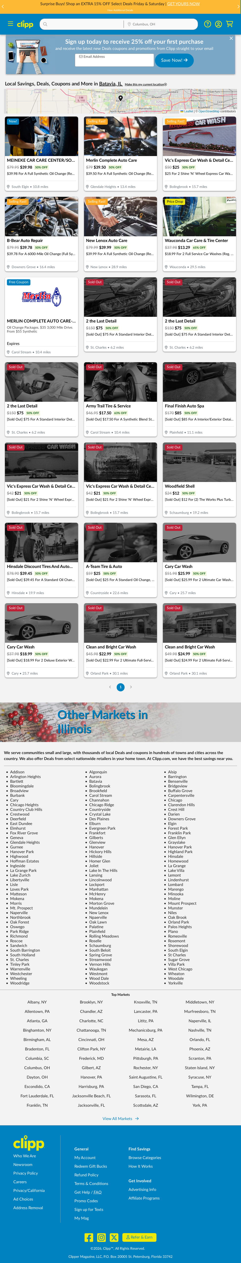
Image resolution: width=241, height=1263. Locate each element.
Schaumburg (98, 946)
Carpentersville (179, 796)
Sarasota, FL (145, 1096)
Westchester (19, 974)
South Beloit (98, 950)
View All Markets (121, 1119)
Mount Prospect (180, 903)
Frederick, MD (91, 1059)
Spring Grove (98, 955)
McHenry (95, 894)
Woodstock (97, 983)
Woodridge (17, 983)
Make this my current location (146, 84)
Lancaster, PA (145, 1012)
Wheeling (16, 979)
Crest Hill (174, 810)
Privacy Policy (25, 1173)
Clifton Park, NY (91, 1049)
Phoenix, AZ (199, 1049)
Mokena (15, 899)
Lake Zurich (18, 875)
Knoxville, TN (145, 1002)
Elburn (93, 824)
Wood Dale (97, 979)
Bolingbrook (97, 786)
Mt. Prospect (19, 908)
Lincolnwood (98, 880)
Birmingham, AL (37, 1040)
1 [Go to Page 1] (121, 687)
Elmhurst (16, 828)
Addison (15, 772)
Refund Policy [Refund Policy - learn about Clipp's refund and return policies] (86, 1175)
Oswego (15, 927)
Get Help (82, 1192)
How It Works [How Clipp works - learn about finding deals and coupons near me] (141, 1166)
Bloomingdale (20, 786)
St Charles (175, 955)
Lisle (12, 885)
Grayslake (174, 842)
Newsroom (22, 1165)
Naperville (17, 913)
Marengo (174, 889)
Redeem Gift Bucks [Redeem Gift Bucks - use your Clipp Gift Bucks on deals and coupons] (90, 1166)
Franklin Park (177, 833)
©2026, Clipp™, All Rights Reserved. (117, 1248)
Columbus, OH (37, 1068)
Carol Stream (98, 796)
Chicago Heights (22, 805)
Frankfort (95, 833)
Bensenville (176, 781)
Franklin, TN (37, 1105)
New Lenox (97, 913)
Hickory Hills (98, 852)
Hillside (93, 857)
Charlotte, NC (91, 1021)
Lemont (172, 875)
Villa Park (174, 964)
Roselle (93, 941)
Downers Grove (180, 819)
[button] (238, 7)
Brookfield (96, 791)
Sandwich (16, 946)
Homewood (176, 861)
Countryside (97, 810)
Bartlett (14, 781)
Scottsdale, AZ (145, 1105)
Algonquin (96, 772)
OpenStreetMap (208, 111)
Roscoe (14, 941)
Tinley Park (17, 964)
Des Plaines (97, 819)
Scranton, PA (200, 1059)
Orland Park (176, 922)
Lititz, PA (145, 1021)
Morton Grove (99, 903)
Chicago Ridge (99, 805)
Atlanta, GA (37, 1021)
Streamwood (98, 960)
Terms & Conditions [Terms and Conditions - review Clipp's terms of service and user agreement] (91, 1184)
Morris (14, 903)
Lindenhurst (176, 880)
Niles (170, 913)
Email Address (92, 57)
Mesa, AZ (145, 1040)
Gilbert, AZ (91, 1068)
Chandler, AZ (91, 1012)
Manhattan (96, 889)
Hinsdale (173, 857)
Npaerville (96, 918)
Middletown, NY (200, 1002)
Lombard (173, 885)
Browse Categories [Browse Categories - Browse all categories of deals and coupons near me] (145, 1158)
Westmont (96, 974)
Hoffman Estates (22, 861)
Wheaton (174, 974)
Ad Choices (23, 1199)
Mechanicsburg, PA (145, 1030)
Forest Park (176, 828)
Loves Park (17, 889)
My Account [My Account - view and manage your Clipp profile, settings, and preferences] (85, 1158)
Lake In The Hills (101, 871)
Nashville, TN (199, 1030)
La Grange (175, 866)
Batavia (93, 781)
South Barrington (23, 950)
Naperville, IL (200, 1021)
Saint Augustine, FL (145, 1077)
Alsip (170, 772)
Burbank (15, 796)
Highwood (17, 857)
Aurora (93, 777)
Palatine (94, 927)
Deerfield (16, 819)
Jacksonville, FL (91, 1105)
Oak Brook (175, 918)
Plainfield (95, 932)
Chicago (173, 800)
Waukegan (96, 969)
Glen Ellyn (175, 838)
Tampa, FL (200, 1087)
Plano (171, 932)
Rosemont (174, 941)
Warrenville (18, 969)
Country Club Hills (24, 810)
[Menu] (10, 24)
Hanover (94, 847)
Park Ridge (17, 932)
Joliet (92, 866)
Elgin (170, 824)
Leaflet (186, 111)
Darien (172, 814)
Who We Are (24, 1156)
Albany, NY (37, 1002)
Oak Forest (17, 922)
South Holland (20, 955)
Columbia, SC (37, 1059)
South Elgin (176, 950)
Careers (20, 1182)
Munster (173, 908)
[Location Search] (161, 25)
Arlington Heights (23, 777)
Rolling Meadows (102, 936)
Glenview (95, 842)
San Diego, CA (145, 1087)
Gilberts (94, 838)
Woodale (174, 979)
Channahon (97, 800)
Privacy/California (29, 1191)
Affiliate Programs (144, 1198)
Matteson (16, 894)
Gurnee (14, 847)
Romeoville (175, 936)
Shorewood (176, 946)
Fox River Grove (22, 833)
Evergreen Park (100, 828)
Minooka (173, 894)
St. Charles (17, 960)
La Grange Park (21, 871)
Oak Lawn (96, 922)
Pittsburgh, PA (145, 1059)
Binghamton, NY (37, 1030)
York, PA (200, 1105)
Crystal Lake (97, 814)
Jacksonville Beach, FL (91, 1096)
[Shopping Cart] (229, 24)
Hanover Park (178, 847)
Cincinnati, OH (91, 1040)
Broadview (17, 791)
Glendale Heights (23, 842)
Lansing (93, 875)
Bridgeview (175, 786)
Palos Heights (178, 927)
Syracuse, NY (199, 1077)
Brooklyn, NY (91, 1002)
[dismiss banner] (231, 38)
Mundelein (96, 908)
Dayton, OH (37, 1077)
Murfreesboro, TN (200, 1012)
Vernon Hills (97, 964)
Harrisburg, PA (91, 1087)
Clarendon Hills (179, 805)
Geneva (14, 838)
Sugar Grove (177, 960)
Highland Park (178, 852)
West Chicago (178, 969)
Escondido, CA (37, 1087)
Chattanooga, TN (91, 1030)
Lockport (95, 885)
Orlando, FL (200, 1040)
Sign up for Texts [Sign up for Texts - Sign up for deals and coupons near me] (88, 1210)
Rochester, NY (145, 1068)
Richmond (17, 936)
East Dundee (19, 824)
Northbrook (18, 918)
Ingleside (15, 866)
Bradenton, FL (37, 1049)
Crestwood (17, 814)
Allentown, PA (37, 1012)
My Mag (81, 1218)
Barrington (175, 777)
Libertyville (17, 880)
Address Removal (28, 1208)
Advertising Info (142, 1190)
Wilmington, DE (200, 1096)
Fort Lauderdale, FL (37, 1096)
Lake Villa (174, 871)
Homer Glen (97, 861)
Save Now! (174, 60)
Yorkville (173, 983)
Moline (172, 899)
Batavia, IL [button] (111, 83)
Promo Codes (86, 1201)
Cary (12, 800)
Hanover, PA (91, 1077)
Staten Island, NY (200, 1068)
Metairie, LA (145, 1049)
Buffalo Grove (178, 791)
